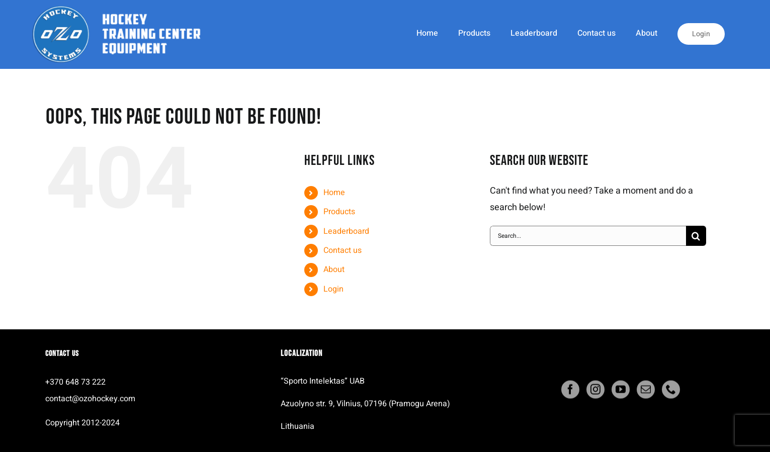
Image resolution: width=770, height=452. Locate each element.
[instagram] (595, 392)
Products (339, 212)
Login (333, 289)
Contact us (342, 250)
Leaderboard (346, 231)
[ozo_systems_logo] (120, 9)
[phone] (671, 392)
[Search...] (588, 236)
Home (334, 193)
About (334, 269)
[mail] (646, 392)
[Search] (696, 236)
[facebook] (570, 392)
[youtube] (621, 392)
